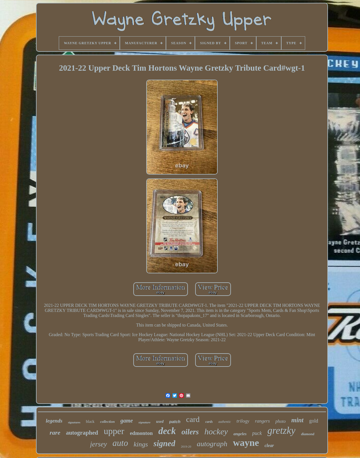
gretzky (281, 430)
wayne (246, 442)
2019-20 (186, 446)
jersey (98, 444)
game (126, 420)
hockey (216, 431)
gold (313, 421)
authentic (224, 422)
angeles (240, 434)
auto (120, 443)
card (193, 419)
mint (297, 420)
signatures (74, 422)
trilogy (243, 421)
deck (167, 431)
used (159, 421)
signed (164, 443)
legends (54, 421)
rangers (262, 421)
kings (141, 444)
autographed (82, 432)
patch (175, 421)
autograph (212, 444)
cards (209, 422)
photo (280, 421)
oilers (190, 432)
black (90, 421)
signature (144, 422)
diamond (307, 434)
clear (269, 445)
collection (107, 421)
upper (114, 431)
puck (257, 433)
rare (55, 432)
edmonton (141, 433)
